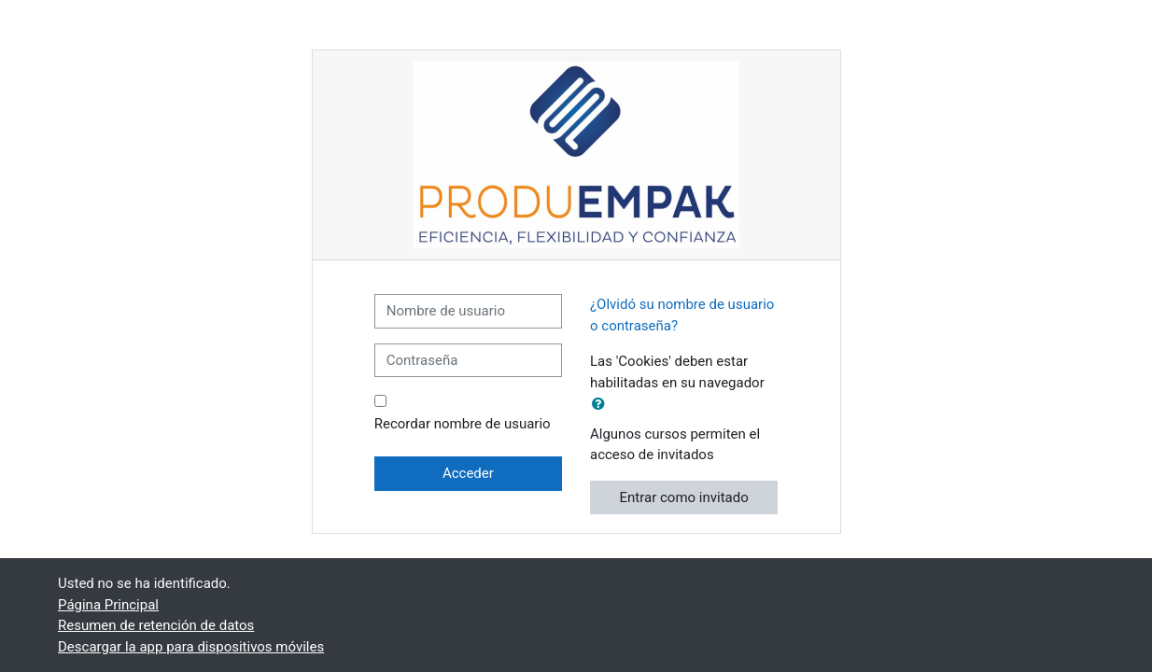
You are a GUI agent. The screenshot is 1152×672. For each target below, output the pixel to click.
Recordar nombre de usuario (462, 423)
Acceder (468, 473)
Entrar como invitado (684, 497)
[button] (602, 404)
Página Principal (108, 604)
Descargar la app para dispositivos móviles (191, 646)
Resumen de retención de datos (156, 625)
